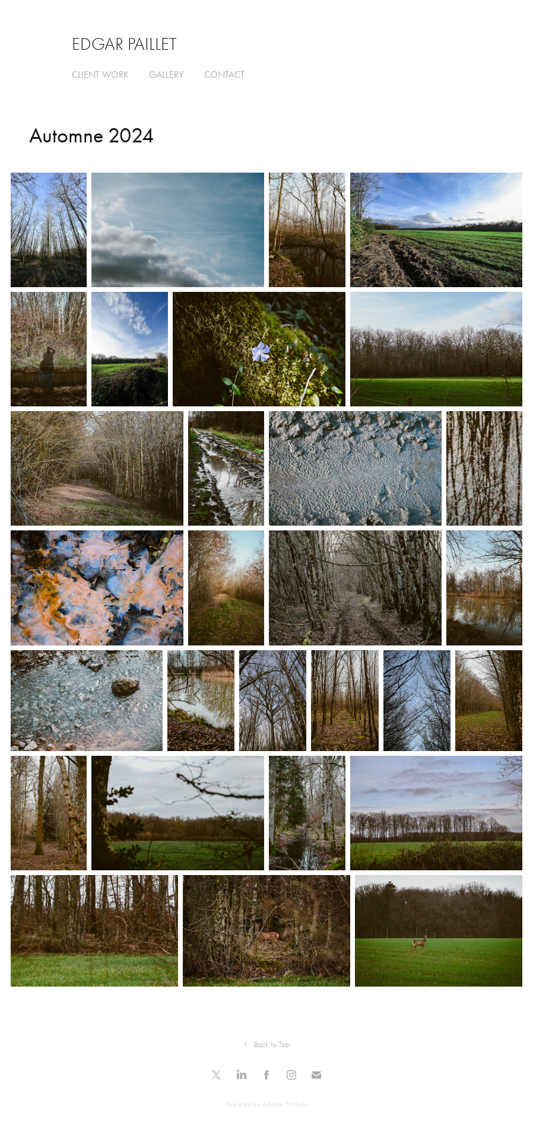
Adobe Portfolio (285, 1103)
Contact (224, 74)
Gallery (166, 74)
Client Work (100, 74)
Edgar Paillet (124, 44)
